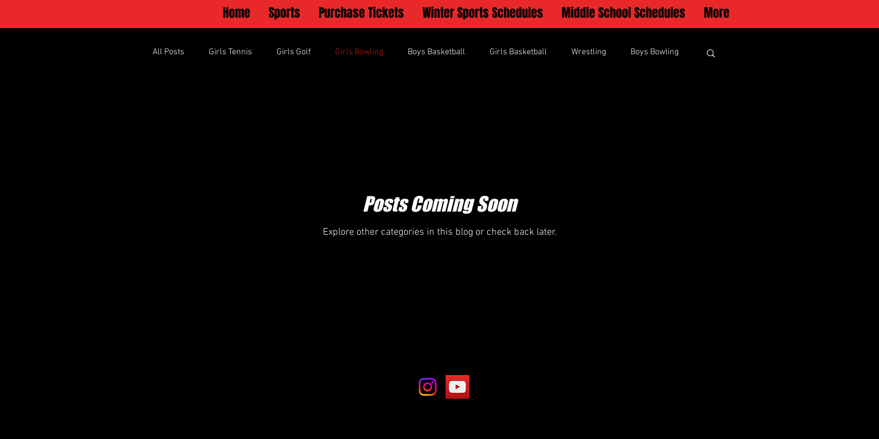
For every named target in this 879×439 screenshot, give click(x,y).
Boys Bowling (655, 52)
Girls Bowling (359, 52)
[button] (284, 13)
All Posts (168, 52)
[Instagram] (428, 387)
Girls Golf (294, 52)
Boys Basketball (436, 52)
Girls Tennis (230, 52)
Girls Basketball (518, 52)
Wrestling (588, 52)
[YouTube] (457, 387)
